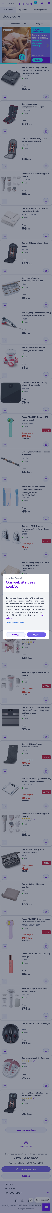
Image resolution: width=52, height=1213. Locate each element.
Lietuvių (9, 578)
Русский (18, 578)
